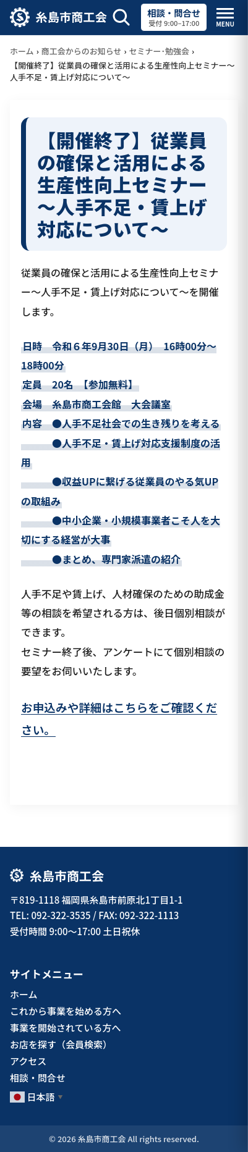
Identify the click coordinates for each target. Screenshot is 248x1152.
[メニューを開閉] (225, 17)
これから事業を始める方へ (65, 1010)
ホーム (22, 51)
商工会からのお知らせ (81, 51)
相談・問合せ (38, 1077)
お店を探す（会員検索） (61, 1044)
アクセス (28, 1060)
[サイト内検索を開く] (121, 17)
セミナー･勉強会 (159, 51)
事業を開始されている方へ (65, 1027)
